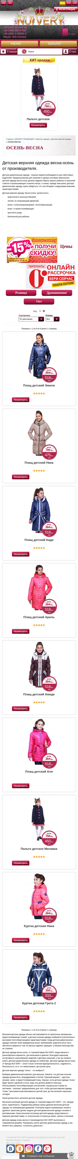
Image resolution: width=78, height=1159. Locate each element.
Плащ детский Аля (39, 771)
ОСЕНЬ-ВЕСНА (14, 142)
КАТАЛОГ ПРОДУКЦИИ (24, 139)
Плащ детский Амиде (39, 694)
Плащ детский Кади (39, 540)
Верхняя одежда (42, 139)
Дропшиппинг (57, 292)
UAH (62, 3)
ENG (4, 3)
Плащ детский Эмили (39, 385)
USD (75, 3)
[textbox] (41, 51)
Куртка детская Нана (39, 926)
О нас (72, 51)
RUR (69, 3)
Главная (12, 51)
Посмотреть (21, 399)
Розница (21, 292)
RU (10, 3)
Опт (39, 301)
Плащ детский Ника (39, 462)
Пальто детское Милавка (38, 119)
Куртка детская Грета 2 (39, 1003)
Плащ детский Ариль (39, 617)
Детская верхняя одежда (61, 139)
